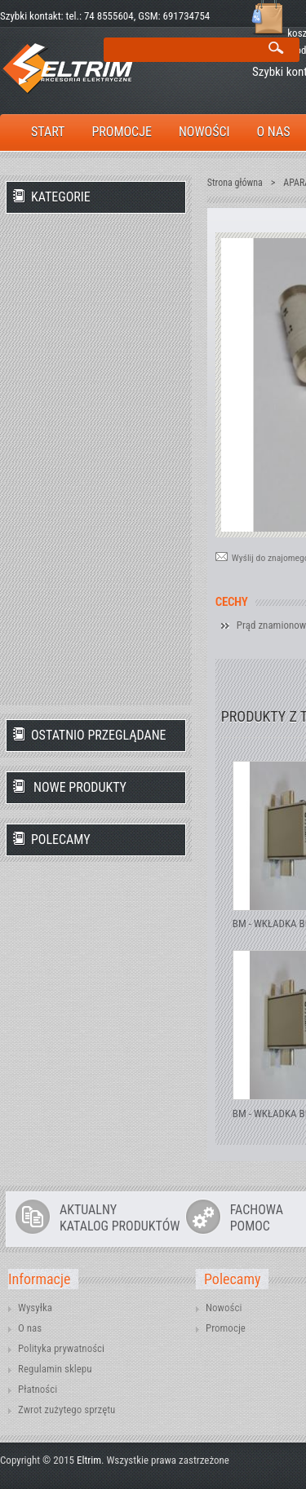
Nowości (224, 1307)
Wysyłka (35, 1307)
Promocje (226, 1328)
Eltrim (89, 1460)
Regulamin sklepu (55, 1369)
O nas (30, 1328)
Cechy (231, 602)
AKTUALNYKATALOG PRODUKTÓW (120, 1218)
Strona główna (235, 182)
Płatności (37, 1389)
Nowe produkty (79, 787)
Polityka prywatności (61, 1348)
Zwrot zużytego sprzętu (66, 1409)
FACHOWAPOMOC (256, 1218)
